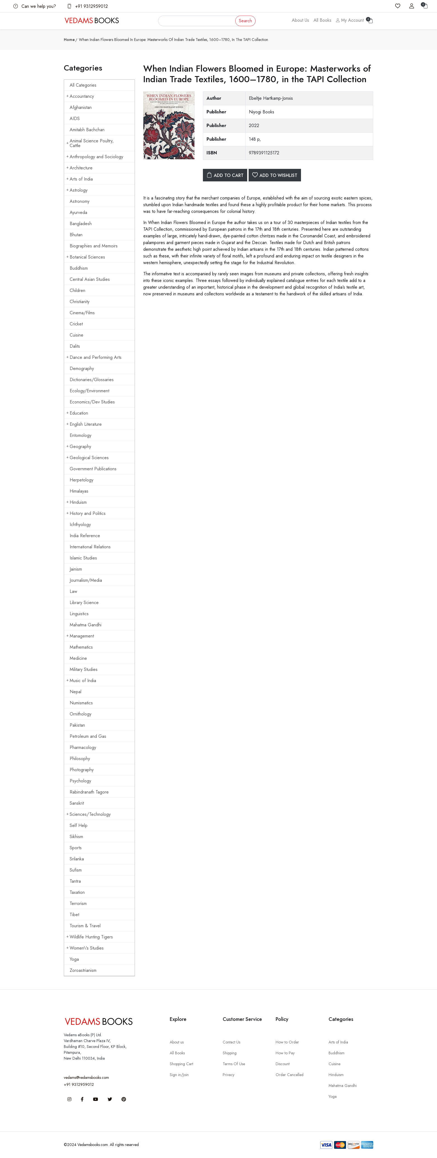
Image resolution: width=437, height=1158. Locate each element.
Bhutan (76, 235)
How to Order (287, 1042)
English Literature (84, 424)
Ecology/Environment (89, 391)
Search (245, 21)
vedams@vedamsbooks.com (86, 1077)
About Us (300, 20)
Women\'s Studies (85, 948)
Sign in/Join (179, 1074)
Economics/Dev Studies (92, 402)
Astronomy (79, 201)
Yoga (74, 959)
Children (77, 290)
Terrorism (78, 903)
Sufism (76, 870)
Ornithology (80, 714)
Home (69, 39)
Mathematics (81, 647)
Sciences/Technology (88, 814)
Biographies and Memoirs (94, 246)
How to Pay (285, 1053)
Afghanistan (81, 107)
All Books (322, 20)
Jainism (76, 569)
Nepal (75, 692)
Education (77, 413)
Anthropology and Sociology (94, 157)
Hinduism (76, 502)
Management (80, 636)
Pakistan (77, 725)
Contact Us (231, 1042)
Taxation (77, 892)
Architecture (79, 168)
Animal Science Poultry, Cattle (90, 143)
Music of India (81, 680)
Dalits (75, 346)
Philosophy (80, 758)
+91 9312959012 (87, 6)
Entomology (80, 435)
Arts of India (79, 179)
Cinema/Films (82, 313)
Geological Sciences (87, 457)
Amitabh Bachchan (87, 129)
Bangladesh (81, 223)
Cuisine (76, 335)
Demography (82, 368)
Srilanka (77, 859)
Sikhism (76, 836)
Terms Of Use (234, 1064)
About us (177, 1042)
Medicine (78, 658)
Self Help (79, 825)
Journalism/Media (86, 580)
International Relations (90, 547)
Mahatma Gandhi (85, 625)
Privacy (228, 1074)
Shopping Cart (181, 1064)
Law (73, 591)
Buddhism (79, 268)
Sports (76, 848)
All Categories (83, 85)
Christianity (79, 301)
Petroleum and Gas (88, 736)
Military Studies (84, 669)
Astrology (77, 190)
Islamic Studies (83, 558)
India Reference (85, 535)
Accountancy (80, 96)
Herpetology (81, 480)
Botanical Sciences (85, 257)
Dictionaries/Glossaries (92, 379)
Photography (82, 770)
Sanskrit (77, 803)
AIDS (75, 118)
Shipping (230, 1053)
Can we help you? (34, 6)
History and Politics (86, 513)
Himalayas (79, 491)
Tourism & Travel (85, 926)
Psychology (80, 781)
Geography (78, 446)
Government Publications (93, 469)
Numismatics (81, 703)
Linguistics (79, 613)
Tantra (75, 881)
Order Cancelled (290, 1074)
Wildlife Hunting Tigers (89, 937)
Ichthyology (80, 524)
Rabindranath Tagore (89, 792)
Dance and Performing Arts (94, 357)
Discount (283, 1064)
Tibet (74, 914)
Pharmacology (83, 747)
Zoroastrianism (83, 970)
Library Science (84, 602)
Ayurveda (78, 212)
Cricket (76, 324)
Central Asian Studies (90, 279)
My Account (350, 20)
